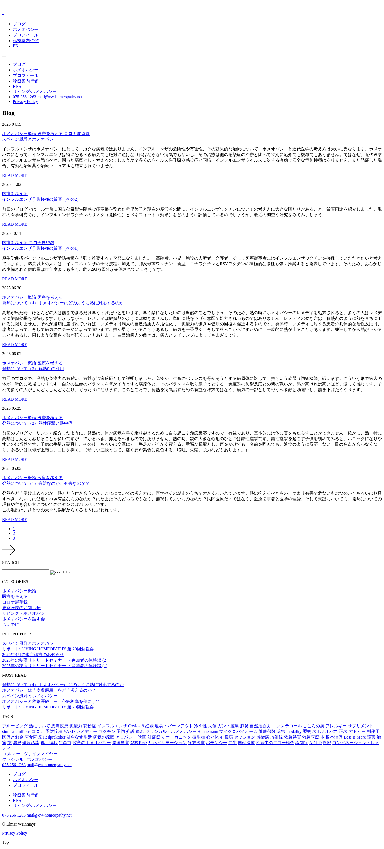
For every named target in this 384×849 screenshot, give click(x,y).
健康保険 (267, 731)
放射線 (276, 737)
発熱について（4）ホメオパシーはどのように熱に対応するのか (63, 684)
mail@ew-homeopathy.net (59, 97)
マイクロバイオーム (238, 731)
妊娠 (149, 726)
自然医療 (246, 742)
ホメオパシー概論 (19, 133)
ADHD (315, 742)
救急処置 (292, 737)
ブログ (19, 24)
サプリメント (360, 726)
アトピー (357, 731)
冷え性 (200, 726)
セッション (244, 737)
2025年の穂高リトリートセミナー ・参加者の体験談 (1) (54, 665)
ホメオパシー (25, 29)
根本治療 (334, 737)
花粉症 (89, 726)
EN (15, 46)
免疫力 (75, 726)
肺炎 (244, 726)
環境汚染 (30, 742)
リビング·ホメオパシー (35, 91)
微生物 (198, 737)
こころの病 (313, 726)
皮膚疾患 (59, 726)
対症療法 (156, 737)
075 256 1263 (24, 97)
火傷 (212, 726)
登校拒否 (138, 742)
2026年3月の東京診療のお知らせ (33, 654)
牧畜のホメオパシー (92, 742)
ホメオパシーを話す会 (23, 619)
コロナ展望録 (77, 133)
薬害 (281, 731)
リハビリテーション (167, 742)
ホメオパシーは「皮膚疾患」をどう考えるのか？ (49, 690)
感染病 (262, 737)
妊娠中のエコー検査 (275, 742)
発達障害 (120, 742)
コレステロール (287, 726)
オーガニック (178, 737)
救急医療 (310, 737)
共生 (232, 742)
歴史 (307, 731)
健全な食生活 (79, 737)
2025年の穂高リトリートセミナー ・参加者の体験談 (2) (54, 660)
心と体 (212, 737)
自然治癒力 (260, 726)
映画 (142, 737)
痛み (140, 731)
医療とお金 (12, 737)
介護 (130, 731)
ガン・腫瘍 (228, 726)
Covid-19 (136, 726)
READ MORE (14, 175)
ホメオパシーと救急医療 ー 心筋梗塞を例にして (51, 701)
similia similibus (16, 731)
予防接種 (53, 731)
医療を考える (50, 133)
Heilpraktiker (54, 737)
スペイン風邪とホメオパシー (30, 643)
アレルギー (336, 726)
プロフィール (25, 35)
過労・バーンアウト (174, 726)
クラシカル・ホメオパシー (171, 731)
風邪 (327, 742)
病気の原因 (103, 737)
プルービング (15, 726)
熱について (39, 726)
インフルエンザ (112, 726)
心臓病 (226, 737)
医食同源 (33, 737)
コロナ (37, 731)
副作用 (373, 731)
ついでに (10, 624)
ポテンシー (216, 742)
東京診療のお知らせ (21, 607)
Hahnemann (208, 731)
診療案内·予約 (26, 40)
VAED (69, 731)
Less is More (355, 737)
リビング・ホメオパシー (25, 613)
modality (294, 731)
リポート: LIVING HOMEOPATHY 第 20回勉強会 (48, 649)
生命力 (65, 742)
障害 (371, 737)
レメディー (86, 731)
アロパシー (126, 737)
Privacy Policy (25, 101)
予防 (121, 731)
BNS (17, 86)
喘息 (17, 742)
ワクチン (106, 731)
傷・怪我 (49, 742)
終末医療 (196, 742)
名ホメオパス (325, 731)
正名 (343, 731)
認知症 (301, 742)
